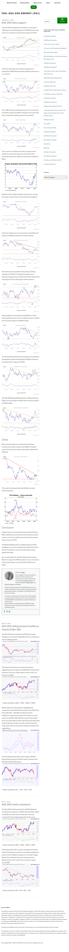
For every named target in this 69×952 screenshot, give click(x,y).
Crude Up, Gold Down (50, 82)
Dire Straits (47, 144)
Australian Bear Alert (50, 86)
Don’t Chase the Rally (50, 127)
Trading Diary (29, 582)
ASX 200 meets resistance (16, 804)
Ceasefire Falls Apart (50, 164)
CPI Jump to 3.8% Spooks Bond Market (55, 48)
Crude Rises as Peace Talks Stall (53, 94)
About (48, 3)
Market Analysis (12, 3)
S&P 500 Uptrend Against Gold (53, 78)
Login (33, 7)
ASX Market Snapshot (50, 40)
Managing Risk (25, 3)
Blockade (46, 148)
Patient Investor (9, 584)
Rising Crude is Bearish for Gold (53, 106)
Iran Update (47, 123)
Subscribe (57, 3)
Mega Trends (38, 3)
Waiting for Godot (49, 119)
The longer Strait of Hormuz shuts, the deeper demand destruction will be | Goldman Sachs (54, 112)
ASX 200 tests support (14, 22)
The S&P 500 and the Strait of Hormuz (55, 90)
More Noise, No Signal (50, 140)
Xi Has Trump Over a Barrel (51, 44)
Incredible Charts (27, 580)
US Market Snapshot (50, 36)
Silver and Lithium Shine (51, 52)
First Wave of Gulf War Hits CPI (53, 160)
